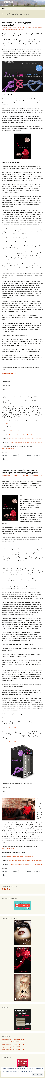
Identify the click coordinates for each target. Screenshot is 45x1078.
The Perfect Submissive (11, 29)
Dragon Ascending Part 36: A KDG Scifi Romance (13, 1049)
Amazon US (12, 373)
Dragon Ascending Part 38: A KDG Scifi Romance (13, 1044)
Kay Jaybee (35, 27)
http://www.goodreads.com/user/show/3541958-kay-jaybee (25, 439)
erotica (29, 27)
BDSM (25, 27)
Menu (3, 8)
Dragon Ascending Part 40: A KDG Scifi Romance (13, 1039)
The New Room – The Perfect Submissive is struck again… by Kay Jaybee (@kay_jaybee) (20, 471)
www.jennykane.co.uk (8, 448)
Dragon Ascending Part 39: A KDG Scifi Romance (13, 1041)
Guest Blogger (17, 27)
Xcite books (20, 29)
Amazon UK (5, 373)
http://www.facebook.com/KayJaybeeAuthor (20, 435)
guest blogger (29, 475)
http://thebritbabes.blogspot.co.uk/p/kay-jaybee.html (26, 442)
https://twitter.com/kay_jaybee (16, 431)
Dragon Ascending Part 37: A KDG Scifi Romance (13, 1047)
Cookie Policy (30, 1071)
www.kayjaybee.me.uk (8, 423)
